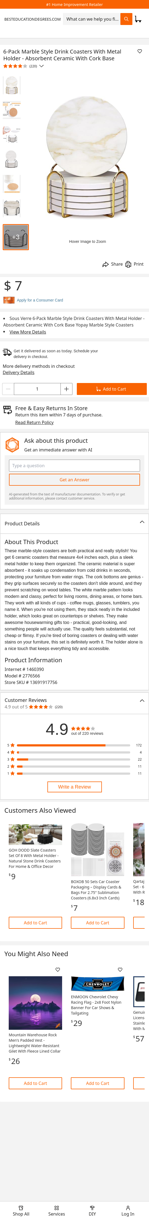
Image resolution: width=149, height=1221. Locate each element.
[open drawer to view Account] (128, 1211)
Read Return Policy (34, 422)
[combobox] (91, 19)
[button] (74, 524)
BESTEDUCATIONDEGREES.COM (32, 19)
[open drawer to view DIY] (92, 1211)
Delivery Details (18, 372)
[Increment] (66, 389)
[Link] (35, 880)
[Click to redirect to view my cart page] (138, 19)
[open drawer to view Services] (56, 1211)
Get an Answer (75, 480)
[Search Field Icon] (126, 19)
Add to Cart (111, 389)
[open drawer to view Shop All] (21, 1211)
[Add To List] (139, 51)
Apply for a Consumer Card (40, 300)
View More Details (28, 332)
